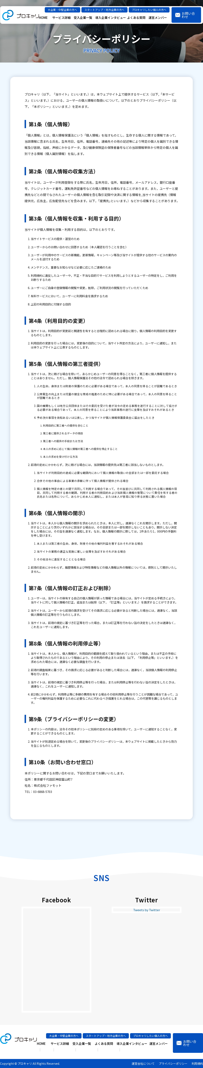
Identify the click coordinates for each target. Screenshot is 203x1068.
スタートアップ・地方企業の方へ (104, 10)
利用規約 (197, 1063)
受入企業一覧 (83, 17)
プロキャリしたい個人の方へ (149, 10)
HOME (43, 17)
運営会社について (143, 1063)
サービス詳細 (61, 17)
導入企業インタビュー (110, 17)
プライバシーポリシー (173, 1063)
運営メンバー (158, 17)
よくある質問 (136, 17)
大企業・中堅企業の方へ (62, 10)
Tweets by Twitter (146, 910)
